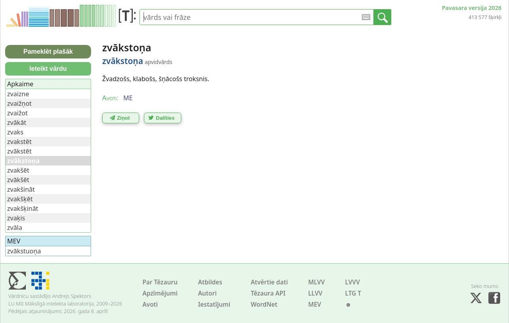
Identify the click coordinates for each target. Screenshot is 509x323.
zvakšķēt (20, 199)
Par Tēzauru (159, 282)
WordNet (264, 304)
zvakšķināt (22, 208)
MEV (314, 304)
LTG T (353, 293)
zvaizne (18, 94)
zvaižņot (19, 103)
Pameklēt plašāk (48, 51)
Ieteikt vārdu (48, 68)
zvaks (15, 132)
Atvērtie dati (269, 282)
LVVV (352, 282)
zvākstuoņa (24, 251)
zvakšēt (18, 170)
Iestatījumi (214, 304)
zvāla (14, 227)
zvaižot (17, 113)
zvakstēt (19, 141)
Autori (207, 293)
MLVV (316, 282)
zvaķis (16, 218)
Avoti (150, 304)
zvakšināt (21, 189)
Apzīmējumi (160, 293)
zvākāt (16, 122)
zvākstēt (19, 151)
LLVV (315, 293)
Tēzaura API (268, 293)
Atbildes (210, 282)
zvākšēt (18, 179)
